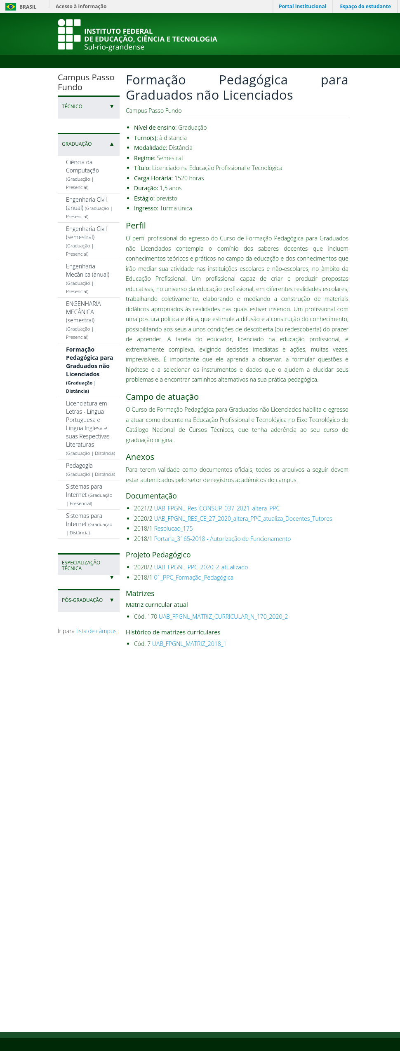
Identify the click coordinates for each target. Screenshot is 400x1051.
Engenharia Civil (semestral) (86, 241)
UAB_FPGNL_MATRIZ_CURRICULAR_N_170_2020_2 (223, 616)
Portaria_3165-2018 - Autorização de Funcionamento (222, 539)
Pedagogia (90, 469)
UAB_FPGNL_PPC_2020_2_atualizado (201, 567)
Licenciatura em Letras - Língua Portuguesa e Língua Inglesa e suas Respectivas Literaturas (90, 427)
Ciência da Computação (82, 174)
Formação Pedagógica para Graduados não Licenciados (89, 369)
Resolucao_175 (173, 528)
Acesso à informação (81, 6)
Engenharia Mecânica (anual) (87, 278)
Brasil (19, 6)
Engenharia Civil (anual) (89, 207)
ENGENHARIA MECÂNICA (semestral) (83, 320)
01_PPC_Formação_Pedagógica (193, 577)
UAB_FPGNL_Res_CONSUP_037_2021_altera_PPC (217, 508)
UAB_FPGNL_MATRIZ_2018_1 (189, 644)
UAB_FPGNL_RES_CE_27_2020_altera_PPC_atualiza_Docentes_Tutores (243, 518)
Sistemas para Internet (89, 494)
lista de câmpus (96, 631)
